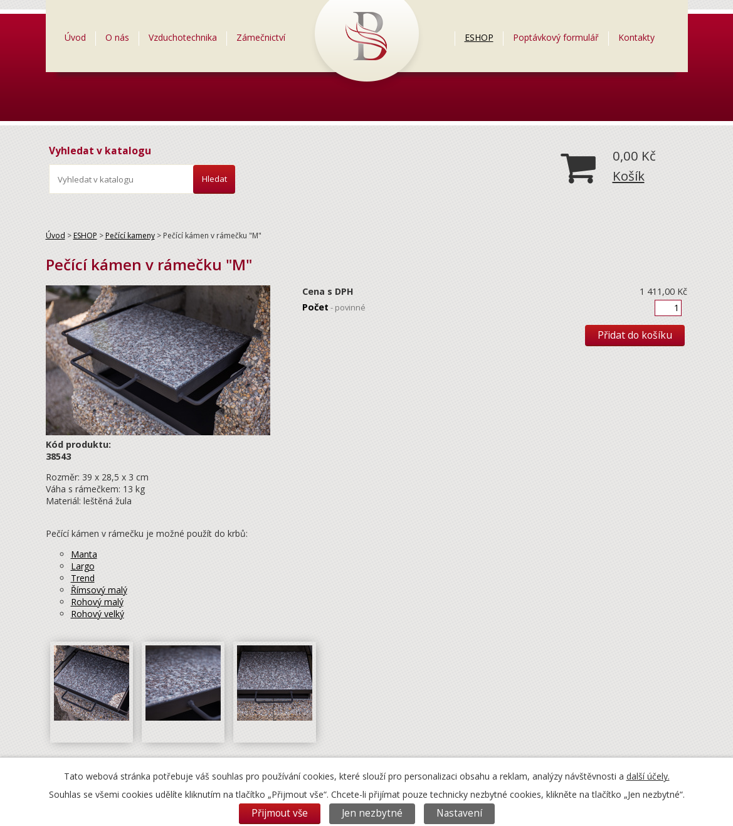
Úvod (75, 37)
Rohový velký (97, 614)
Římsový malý (99, 590)
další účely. (648, 776)
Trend (83, 578)
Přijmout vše (279, 813)
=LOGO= (375, 37)
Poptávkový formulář (556, 37)
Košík (629, 175)
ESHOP (479, 37)
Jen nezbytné (372, 813)
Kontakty (636, 37)
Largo (83, 566)
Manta (84, 554)
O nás (117, 37)
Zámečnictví (260, 37)
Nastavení (459, 813)
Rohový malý (97, 602)
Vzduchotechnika (183, 37)
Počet (334, 307)
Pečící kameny (130, 235)
